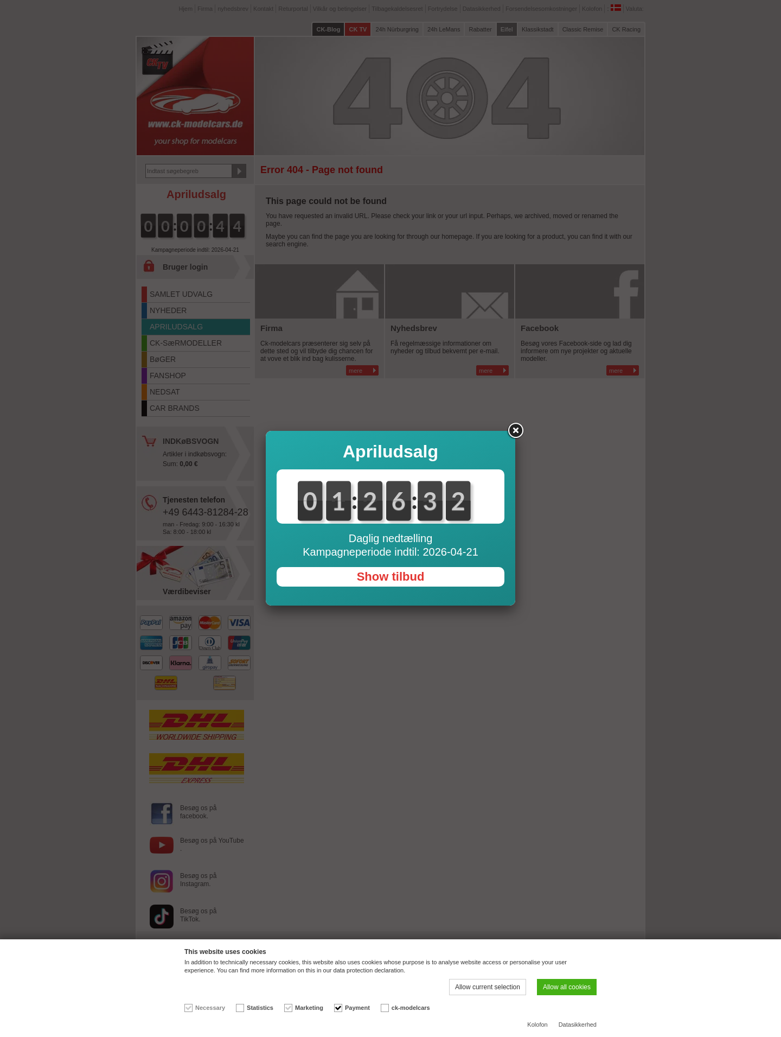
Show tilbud (391, 576)
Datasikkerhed (578, 1024)
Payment (357, 1007)
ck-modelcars (411, 1007)
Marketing (309, 1007)
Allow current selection (487, 987)
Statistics (260, 1007)
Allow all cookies (567, 987)
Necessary (210, 1007)
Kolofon (537, 1024)
